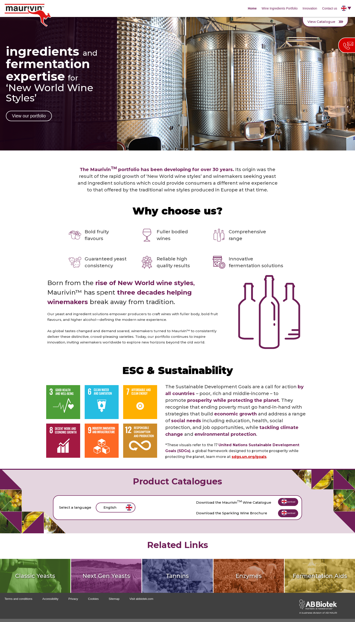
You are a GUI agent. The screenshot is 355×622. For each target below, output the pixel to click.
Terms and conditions (18, 602)
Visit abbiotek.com (141, 602)
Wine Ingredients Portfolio (278, 8)
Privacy (73, 602)
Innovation (309, 8)
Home (250, 8)
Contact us (329, 8)
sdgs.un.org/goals (249, 457)
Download (282, 503)
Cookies (93, 602)
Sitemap (114, 602)
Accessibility (50, 602)
